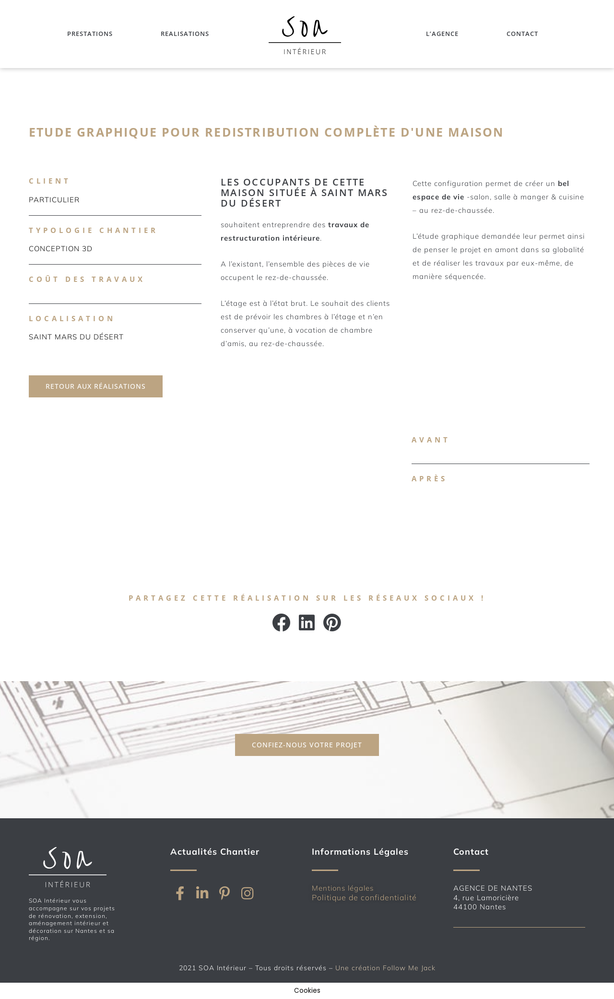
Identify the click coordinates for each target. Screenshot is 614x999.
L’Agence (442, 34)
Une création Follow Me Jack (385, 968)
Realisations (185, 34)
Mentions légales (343, 888)
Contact (522, 34)
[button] (282, 622)
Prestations (90, 34)
